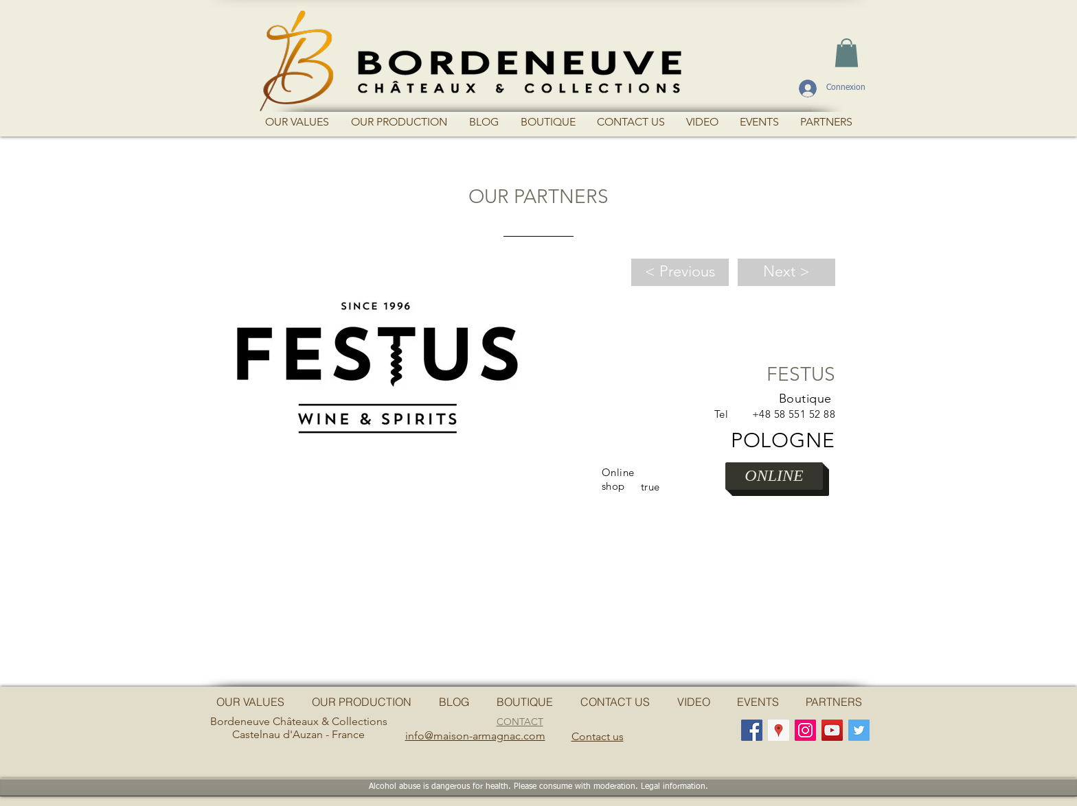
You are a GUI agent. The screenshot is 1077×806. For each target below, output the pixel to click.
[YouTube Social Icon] (832, 730)
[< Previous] (680, 272)
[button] (847, 52)
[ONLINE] (774, 476)
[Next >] (786, 272)
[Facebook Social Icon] (751, 730)
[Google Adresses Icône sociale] (778, 730)
